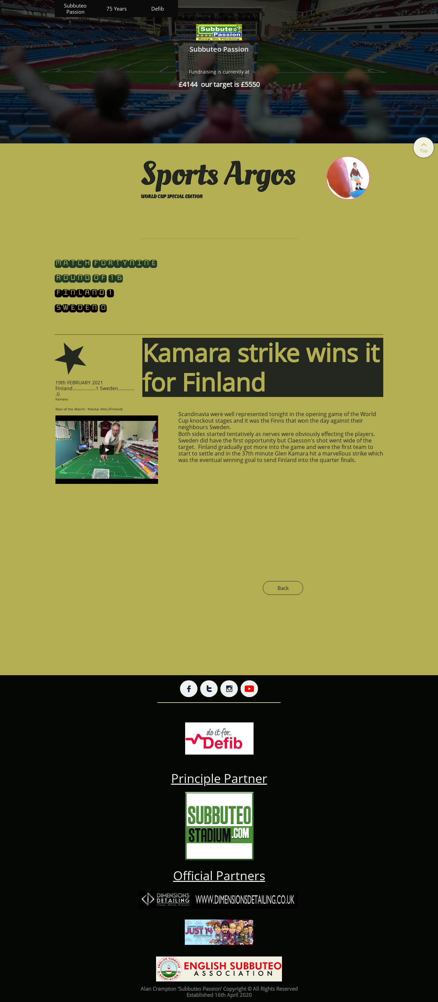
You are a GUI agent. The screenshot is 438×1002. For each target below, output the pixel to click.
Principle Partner (219, 778)
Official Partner (216, 875)
